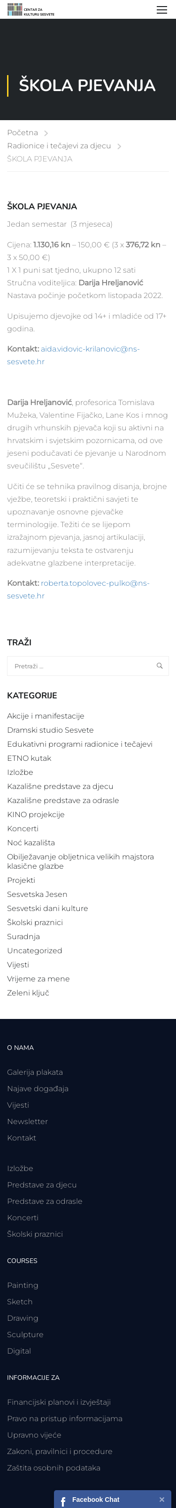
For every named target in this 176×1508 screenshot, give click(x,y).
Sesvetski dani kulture (47, 908)
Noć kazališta (31, 842)
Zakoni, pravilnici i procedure (60, 1451)
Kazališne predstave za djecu (60, 786)
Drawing (22, 1318)
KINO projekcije (36, 814)
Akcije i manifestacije (45, 716)
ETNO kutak (29, 758)
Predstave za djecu (42, 1184)
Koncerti (22, 828)
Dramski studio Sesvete (50, 730)
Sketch (20, 1301)
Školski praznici (35, 922)
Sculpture (25, 1334)
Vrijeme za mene (38, 978)
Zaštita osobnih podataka (53, 1467)
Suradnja (23, 936)
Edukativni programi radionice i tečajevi (80, 744)
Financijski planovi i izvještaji (59, 1402)
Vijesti (18, 964)
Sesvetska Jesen (37, 894)
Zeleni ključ (28, 992)
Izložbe (20, 772)
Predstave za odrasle (45, 1201)
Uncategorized (34, 950)
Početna (22, 132)
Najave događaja (38, 1088)
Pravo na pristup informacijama (64, 1418)
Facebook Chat (95, 1499)
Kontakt (21, 1137)
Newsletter (27, 1121)
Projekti (21, 880)
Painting (22, 1285)
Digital (19, 1351)
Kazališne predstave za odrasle (63, 800)
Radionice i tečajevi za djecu (59, 145)
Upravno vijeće (34, 1435)
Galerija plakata (35, 1072)
